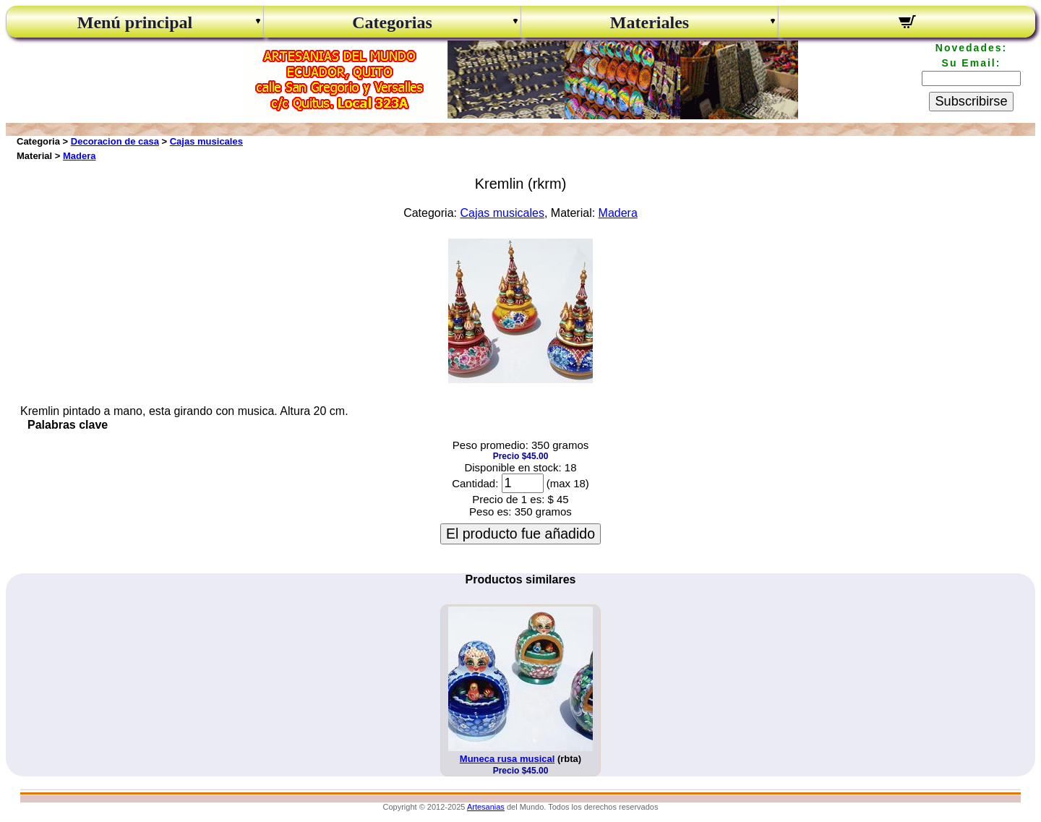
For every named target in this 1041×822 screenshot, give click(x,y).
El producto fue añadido (520, 533)
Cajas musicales (206, 141)
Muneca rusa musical (507, 758)
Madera (79, 155)
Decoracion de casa (115, 141)
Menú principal (134, 22)
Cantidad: (475, 483)
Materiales (649, 22)
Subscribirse (971, 101)
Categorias (392, 22)
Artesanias (486, 806)
